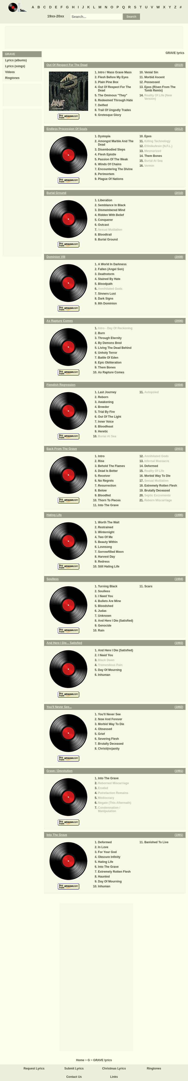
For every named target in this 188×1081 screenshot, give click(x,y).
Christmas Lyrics (114, 1068)
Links (114, 1077)
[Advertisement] (94, 37)
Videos (10, 72)
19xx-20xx (55, 16)
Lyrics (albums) (16, 60)
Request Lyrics (34, 1068)
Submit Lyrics (74, 1068)
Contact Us (74, 1077)
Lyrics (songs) (15, 66)
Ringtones (12, 78)
